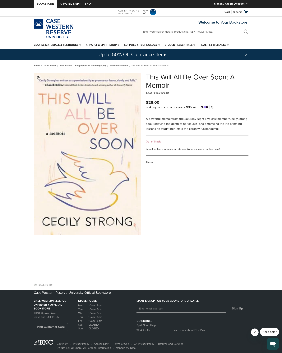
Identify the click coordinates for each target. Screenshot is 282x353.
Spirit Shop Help (146, 325)
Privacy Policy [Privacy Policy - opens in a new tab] (81, 344)
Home (37, 65)
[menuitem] (58, 45)
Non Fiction (66, 65)
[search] (245, 32)
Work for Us (143, 330)
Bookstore (45, 3)
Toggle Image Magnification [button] (38, 78)
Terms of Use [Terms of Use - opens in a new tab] (121, 344)
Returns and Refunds (170, 344)
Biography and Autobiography (90, 65)
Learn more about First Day (189, 330)
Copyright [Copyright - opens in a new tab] (62, 344)
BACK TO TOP (46, 285)
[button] (246, 55)
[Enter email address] (181, 309)
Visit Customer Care (51, 327)
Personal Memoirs (119, 65)
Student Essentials (178, 45)
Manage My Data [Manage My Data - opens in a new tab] (126, 348)
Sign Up (237, 308)
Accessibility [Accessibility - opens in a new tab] (101, 344)
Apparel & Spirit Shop (76, 3)
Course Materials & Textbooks (56, 45)
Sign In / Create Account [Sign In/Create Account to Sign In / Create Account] (231, 3)
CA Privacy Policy (144, 344)
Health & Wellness (213, 45)
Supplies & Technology (140, 45)
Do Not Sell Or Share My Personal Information (84, 348)
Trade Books (49, 65)
